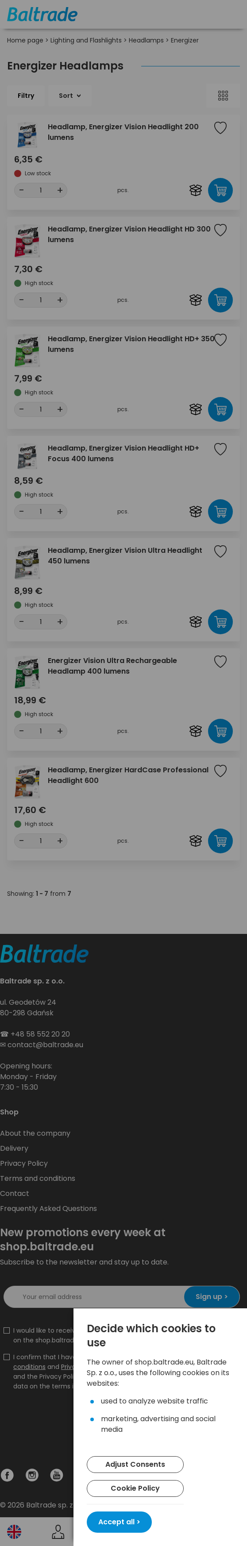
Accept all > (119, 1522)
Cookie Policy (135, 1488)
